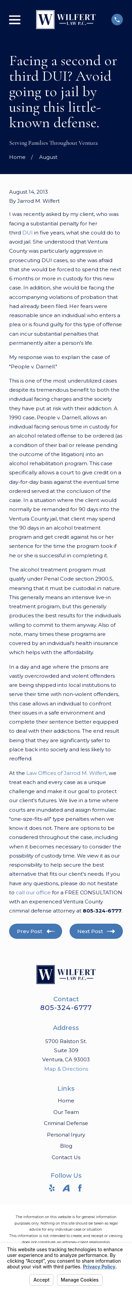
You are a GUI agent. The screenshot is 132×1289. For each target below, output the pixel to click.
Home (66, 1100)
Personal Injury (66, 1134)
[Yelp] (51, 1188)
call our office (33, 892)
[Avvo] (66, 1188)
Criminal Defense (66, 1123)
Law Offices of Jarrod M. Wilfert (66, 773)
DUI (27, 232)
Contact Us (66, 1157)
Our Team (66, 1112)
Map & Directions (66, 1069)
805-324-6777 (65, 1007)
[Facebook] (79, 1188)
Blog (66, 1146)
